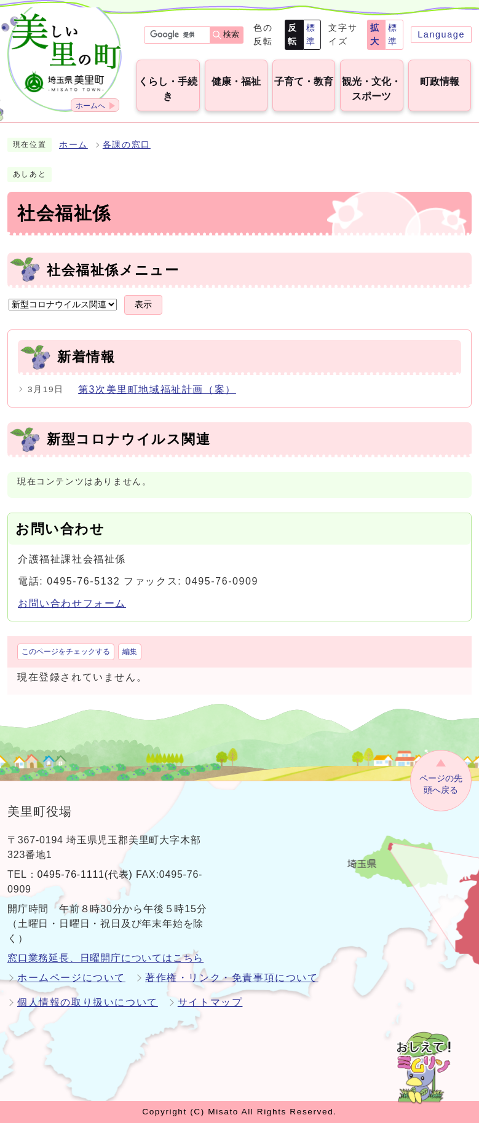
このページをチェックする (66, 651)
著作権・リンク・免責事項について (232, 977)
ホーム (73, 144)
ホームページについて (71, 977)
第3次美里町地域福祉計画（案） (157, 389)
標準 (311, 34)
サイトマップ (210, 1002)
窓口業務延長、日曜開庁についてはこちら (105, 958)
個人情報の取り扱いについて (87, 1002)
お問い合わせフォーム (72, 603)
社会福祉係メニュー (113, 270)
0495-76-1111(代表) (85, 874)
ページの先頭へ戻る (440, 784)
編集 (129, 651)
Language (441, 34)
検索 (231, 34)
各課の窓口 (127, 144)
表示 (143, 304)
